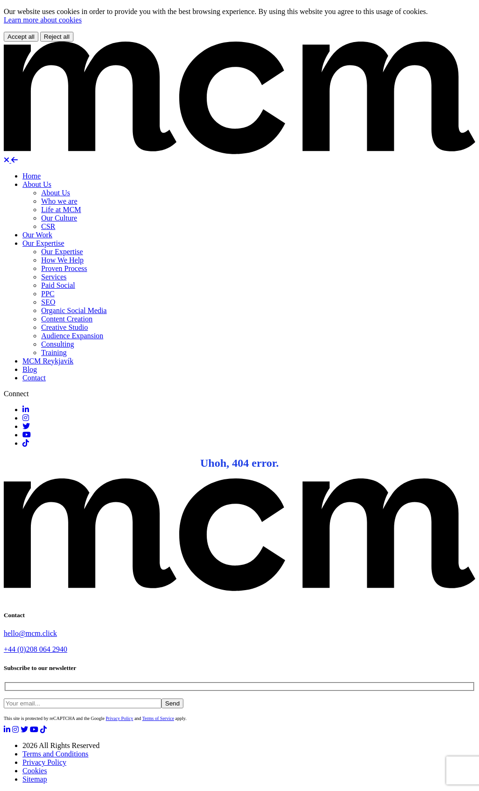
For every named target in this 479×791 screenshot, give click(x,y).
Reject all (57, 36)
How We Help (62, 260)
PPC (47, 294)
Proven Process (64, 268)
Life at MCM (61, 210)
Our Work (37, 235)
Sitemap (34, 779)
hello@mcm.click (30, 633)
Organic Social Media (74, 310)
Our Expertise (43, 243)
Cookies (34, 771)
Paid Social (58, 285)
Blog (29, 369)
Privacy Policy (119, 718)
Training (54, 352)
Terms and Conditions (55, 754)
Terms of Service (158, 718)
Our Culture (59, 218)
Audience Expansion (72, 336)
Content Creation (67, 319)
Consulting (57, 344)
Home (31, 176)
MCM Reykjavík (47, 361)
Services (53, 277)
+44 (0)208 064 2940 (35, 649)
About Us (36, 184)
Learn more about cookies (43, 20)
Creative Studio (64, 327)
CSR (48, 226)
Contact (34, 378)
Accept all (21, 36)
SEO (48, 302)
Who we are (59, 201)
